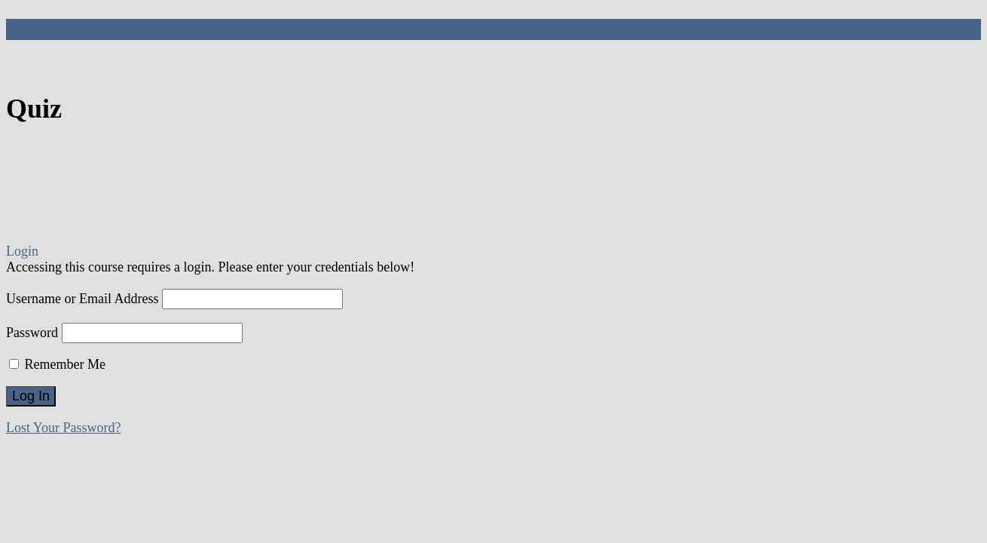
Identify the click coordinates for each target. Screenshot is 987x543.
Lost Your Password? (63, 427)
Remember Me (57, 364)
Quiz (25, 29)
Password (32, 332)
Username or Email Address (82, 298)
